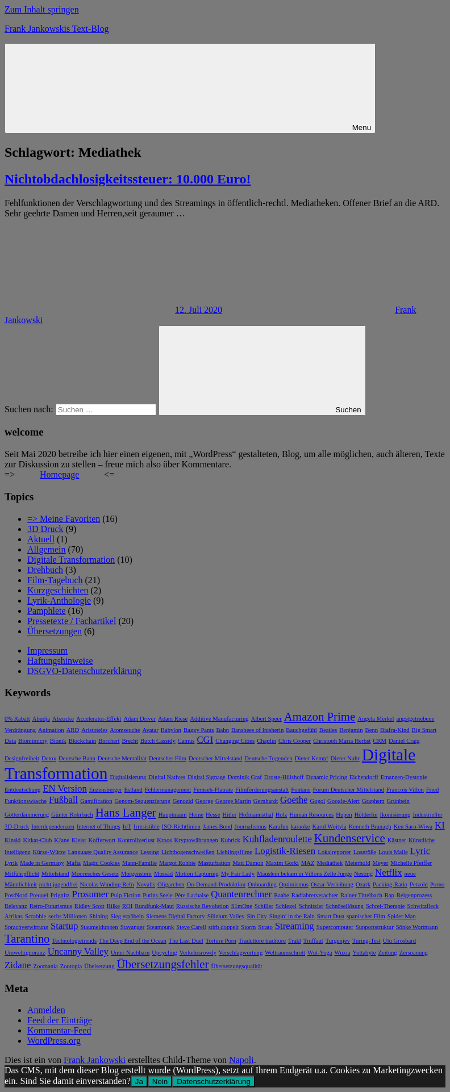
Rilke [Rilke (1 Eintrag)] (113, 906)
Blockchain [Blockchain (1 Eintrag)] (83, 741)
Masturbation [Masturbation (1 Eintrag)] (214, 863)
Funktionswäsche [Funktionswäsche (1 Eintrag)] (26, 801)
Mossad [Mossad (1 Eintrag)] (163, 874)
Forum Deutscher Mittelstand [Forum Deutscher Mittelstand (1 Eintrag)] (349, 789)
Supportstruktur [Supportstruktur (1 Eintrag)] (375, 927)
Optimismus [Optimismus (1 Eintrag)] (294, 884)
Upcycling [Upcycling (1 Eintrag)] (164, 952)
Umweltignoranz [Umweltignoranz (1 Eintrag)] (25, 952)
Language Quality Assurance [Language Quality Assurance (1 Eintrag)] (103, 852)
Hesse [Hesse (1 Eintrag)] (213, 814)
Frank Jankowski (95, 1060)
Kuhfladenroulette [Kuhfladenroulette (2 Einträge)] (277, 839)
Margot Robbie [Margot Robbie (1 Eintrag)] (177, 863)
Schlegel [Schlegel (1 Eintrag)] (286, 906)
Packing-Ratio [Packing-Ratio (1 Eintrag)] (390, 884)
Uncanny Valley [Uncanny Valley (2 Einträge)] (78, 951)
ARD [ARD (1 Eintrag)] (73, 730)
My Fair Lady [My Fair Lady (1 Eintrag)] (238, 874)
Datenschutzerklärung (214, 1081)
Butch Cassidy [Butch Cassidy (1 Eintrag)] (158, 741)
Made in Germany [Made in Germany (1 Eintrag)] (42, 863)
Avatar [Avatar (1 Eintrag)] (151, 730)
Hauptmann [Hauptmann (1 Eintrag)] (173, 814)
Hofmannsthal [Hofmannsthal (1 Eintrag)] (256, 814)
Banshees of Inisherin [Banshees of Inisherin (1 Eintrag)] (257, 730)
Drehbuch (45, 570)
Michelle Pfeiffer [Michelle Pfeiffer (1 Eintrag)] (411, 863)
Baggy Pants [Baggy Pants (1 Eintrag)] (199, 730)
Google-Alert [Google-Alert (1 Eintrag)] (343, 801)
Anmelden (46, 1010)
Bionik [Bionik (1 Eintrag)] (58, 741)
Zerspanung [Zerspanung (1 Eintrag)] (413, 952)
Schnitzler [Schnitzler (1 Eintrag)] (311, 906)
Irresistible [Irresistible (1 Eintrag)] (147, 826)
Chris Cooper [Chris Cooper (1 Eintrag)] (294, 741)
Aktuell (41, 539)
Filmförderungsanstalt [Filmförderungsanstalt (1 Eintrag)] (262, 789)
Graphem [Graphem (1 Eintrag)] (373, 801)
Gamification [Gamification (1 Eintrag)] (96, 801)
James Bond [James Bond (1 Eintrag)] (217, 826)
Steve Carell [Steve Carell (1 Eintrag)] (191, 927)
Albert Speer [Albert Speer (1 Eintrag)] (266, 719)
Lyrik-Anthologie (59, 600)
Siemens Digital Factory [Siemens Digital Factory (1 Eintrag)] (175, 916)
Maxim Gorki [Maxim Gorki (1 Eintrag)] (282, 863)
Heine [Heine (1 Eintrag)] (196, 814)
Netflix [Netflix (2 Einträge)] (388, 872)
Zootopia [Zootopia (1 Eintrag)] (71, 966)
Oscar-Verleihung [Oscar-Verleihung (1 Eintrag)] (332, 884)
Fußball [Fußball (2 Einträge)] (63, 799)
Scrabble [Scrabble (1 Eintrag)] (35, 916)
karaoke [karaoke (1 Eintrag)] (300, 826)
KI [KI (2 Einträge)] (440, 825)
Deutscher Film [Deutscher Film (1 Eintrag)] (167, 758)
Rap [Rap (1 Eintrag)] (389, 895)
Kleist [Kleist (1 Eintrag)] (79, 840)
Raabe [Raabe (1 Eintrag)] (281, 895)
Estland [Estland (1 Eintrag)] (133, 789)
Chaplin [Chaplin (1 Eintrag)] (266, 741)
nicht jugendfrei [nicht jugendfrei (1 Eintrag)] (58, 884)
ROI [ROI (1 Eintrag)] (127, 906)
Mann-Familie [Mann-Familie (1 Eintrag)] (139, 863)
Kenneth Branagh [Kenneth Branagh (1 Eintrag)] (370, 826)
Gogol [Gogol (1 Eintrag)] (317, 801)
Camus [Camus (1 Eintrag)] (186, 741)
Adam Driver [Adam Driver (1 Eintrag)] (139, 719)
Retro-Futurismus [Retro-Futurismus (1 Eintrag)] (51, 906)
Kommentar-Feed (59, 1030)
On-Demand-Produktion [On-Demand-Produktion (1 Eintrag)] (215, 884)
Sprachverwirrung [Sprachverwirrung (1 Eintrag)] (26, 927)
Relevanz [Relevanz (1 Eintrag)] (16, 906)
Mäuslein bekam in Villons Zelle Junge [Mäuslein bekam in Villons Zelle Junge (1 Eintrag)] (304, 874)
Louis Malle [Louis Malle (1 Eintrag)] (393, 852)
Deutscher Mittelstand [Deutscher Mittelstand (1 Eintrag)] (215, 758)
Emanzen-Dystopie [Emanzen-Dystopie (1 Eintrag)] (404, 777)
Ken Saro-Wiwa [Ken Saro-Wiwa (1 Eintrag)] (413, 826)
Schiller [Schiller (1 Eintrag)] (264, 906)
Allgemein (46, 549)
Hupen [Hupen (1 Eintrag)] (344, 814)
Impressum (47, 650)
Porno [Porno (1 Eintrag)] (437, 884)
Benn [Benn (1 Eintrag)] (371, 730)
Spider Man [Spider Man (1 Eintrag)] (402, 916)
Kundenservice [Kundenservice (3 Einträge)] (349, 838)
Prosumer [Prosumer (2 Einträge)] (90, 894)
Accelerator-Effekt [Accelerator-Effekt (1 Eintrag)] (98, 719)
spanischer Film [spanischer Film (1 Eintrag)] (366, 916)
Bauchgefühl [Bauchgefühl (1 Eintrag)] (301, 730)
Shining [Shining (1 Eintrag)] (98, 916)
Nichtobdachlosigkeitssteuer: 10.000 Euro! (128, 178)
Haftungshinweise (60, 661)
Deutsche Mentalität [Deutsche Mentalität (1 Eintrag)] (122, 758)
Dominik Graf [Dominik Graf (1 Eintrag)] (245, 777)
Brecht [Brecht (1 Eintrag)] (130, 741)
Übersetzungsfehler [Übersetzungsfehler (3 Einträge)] (163, 964)
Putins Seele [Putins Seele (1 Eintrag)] (157, 895)
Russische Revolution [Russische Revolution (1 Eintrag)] (202, 906)
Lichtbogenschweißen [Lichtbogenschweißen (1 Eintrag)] (188, 852)
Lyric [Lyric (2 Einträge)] (420, 851)
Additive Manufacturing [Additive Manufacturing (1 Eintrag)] (219, 719)
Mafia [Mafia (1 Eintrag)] (73, 863)
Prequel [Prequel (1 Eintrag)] (39, 895)
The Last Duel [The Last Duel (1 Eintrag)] (186, 941)
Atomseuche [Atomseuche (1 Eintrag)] (125, 730)
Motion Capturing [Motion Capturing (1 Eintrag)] (197, 874)
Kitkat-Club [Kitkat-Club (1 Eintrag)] (37, 840)
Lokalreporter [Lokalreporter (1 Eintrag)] (334, 852)
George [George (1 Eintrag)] (204, 801)
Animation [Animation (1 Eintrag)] (51, 730)
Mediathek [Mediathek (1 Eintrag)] (330, 863)
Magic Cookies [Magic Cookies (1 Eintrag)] (101, 863)
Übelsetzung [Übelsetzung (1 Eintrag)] (99, 966)
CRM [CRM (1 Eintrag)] (379, 741)
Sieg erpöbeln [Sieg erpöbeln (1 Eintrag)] (127, 916)
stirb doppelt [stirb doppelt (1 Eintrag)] (224, 927)
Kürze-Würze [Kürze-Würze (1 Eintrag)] (49, 852)
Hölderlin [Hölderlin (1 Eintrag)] (366, 814)
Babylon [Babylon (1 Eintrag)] (171, 730)
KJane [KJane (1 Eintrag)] (61, 840)
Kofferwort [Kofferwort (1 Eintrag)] (101, 840)
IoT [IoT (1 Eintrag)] (127, 826)
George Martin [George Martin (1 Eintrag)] (233, 801)
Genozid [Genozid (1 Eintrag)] (183, 801)
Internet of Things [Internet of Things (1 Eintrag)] (98, 826)
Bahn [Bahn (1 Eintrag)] (223, 730)
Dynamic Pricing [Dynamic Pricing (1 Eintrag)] (326, 777)
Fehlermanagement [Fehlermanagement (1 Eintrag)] (168, 789)
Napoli (241, 1060)
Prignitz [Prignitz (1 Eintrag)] (60, 895)
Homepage (59, 474)
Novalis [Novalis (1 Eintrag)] (145, 884)
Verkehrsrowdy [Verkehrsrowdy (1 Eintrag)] (198, 952)
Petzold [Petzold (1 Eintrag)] (419, 884)
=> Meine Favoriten (63, 519)
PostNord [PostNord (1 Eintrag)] (16, 895)
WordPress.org (54, 1040)
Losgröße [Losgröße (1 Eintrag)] (364, 852)
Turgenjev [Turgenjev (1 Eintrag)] (338, 941)
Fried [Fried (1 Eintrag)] (432, 789)
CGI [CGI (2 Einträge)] (205, 739)
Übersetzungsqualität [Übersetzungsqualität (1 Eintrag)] (236, 966)
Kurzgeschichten (58, 590)
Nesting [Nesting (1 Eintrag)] (363, 874)
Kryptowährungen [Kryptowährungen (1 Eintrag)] (196, 840)
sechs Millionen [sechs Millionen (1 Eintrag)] (67, 916)
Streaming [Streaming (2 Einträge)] (294, 926)
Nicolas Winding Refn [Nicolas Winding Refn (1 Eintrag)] (107, 884)
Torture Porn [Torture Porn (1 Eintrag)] (221, 941)
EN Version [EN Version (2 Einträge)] (64, 788)
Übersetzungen (54, 631)
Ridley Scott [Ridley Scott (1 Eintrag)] (89, 906)
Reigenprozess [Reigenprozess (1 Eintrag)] (414, 895)
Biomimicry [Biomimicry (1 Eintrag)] (33, 741)
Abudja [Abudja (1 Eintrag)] (41, 719)
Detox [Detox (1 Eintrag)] (48, 758)
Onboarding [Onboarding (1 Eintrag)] (262, 884)
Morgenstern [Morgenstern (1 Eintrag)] (136, 874)
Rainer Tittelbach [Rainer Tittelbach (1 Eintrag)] (361, 895)
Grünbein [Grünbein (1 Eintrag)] (398, 801)
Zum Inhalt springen (42, 9)
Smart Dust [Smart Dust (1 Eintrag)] (330, 916)
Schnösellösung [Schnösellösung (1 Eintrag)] (345, 906)
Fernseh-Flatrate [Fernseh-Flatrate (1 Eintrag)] (213, 789)
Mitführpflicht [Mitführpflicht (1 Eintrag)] (22, 874)
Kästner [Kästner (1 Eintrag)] (397, 840)
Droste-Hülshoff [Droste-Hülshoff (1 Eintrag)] (284, 777)
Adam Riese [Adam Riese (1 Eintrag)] (173, 719)
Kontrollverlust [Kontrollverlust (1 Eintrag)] (136, 840)
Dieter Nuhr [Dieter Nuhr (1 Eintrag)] (345, 758)
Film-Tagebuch (55, 580)
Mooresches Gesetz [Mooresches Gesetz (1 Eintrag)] (95, 874)
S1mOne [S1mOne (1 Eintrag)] (241, 906)
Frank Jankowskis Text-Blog (57, 29)
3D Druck (45, 529)
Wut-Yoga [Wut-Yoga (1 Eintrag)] (319, 952)
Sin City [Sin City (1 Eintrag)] (257, 916)
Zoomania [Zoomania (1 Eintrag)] (46, 966)
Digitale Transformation (71, 559)
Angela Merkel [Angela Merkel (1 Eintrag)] (375, 719)
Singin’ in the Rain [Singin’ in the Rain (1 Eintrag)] (292, 916)
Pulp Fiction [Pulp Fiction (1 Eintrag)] (125, 895)
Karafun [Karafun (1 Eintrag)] (279, 826)
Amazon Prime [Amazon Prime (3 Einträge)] (320, 716)
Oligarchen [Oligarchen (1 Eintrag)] (170, 884)
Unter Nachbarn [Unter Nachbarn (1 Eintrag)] (130, 952)
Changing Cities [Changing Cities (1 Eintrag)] (235, 741)
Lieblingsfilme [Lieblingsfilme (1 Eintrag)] (234, 852)
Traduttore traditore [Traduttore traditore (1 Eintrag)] (262, 941)
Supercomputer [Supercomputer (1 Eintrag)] (334, 927)
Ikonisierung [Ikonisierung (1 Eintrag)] (395, 814)
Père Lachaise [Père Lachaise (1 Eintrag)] (192, 895)
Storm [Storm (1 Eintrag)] (248, 927)
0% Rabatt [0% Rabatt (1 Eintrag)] (17, 719)
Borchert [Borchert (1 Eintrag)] (108, 741)
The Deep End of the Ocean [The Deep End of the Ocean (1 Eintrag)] (132, 941)
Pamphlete (46, 611)
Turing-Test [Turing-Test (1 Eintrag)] (366, 941)
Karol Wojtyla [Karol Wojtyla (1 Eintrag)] (329, 826)
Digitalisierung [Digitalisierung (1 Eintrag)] (128, 777)
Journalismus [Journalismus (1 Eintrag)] (250, 826)
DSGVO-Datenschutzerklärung (84, 671)
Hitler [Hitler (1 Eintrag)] (229, 814)
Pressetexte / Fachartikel (71, 621)
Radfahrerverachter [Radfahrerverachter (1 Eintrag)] (314, 895)
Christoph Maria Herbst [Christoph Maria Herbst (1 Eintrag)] (341, 741)
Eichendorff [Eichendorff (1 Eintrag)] (363, 777)
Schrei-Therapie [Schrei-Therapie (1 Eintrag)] (385, 906)
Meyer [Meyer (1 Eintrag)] (380, 863)
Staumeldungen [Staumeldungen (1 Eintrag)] (99, 927)
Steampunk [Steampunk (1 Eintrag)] (160, 927)
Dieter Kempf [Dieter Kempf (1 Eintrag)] (311, 758)
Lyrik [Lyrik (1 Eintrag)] (11, 863)
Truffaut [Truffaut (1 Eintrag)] (313, 941)
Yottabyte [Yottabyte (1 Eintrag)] (364, 952)
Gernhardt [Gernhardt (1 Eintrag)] (265, 801)
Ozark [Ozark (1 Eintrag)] (363, 884)
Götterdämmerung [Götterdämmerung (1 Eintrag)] (27, 814)
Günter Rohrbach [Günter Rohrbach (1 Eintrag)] (72, 814)
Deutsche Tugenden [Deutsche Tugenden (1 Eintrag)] (268, 758)
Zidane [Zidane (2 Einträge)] (18, 965)
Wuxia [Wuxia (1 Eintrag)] (343, 952)
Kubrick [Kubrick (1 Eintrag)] (230, 840)
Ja (139, 1081)
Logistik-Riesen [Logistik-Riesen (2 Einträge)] (285, 851)
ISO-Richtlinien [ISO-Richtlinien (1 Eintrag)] (181, 826)
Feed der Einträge (59, 1020)
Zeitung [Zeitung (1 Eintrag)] (387, 952)
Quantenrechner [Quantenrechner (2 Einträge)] (241, 894)
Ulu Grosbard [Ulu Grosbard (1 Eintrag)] (399, 941)
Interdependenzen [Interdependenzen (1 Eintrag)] (52, 826)
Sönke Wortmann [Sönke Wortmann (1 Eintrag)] (417, 927)
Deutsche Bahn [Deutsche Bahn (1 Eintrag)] (77, 758)
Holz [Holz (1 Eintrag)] (282, 814)
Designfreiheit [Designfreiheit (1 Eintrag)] (22, 758)
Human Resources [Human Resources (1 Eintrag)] (311, 814)
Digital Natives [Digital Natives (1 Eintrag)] (166, 777)
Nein (160, 1081)
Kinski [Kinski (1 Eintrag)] (12, 840)
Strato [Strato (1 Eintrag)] (265, 927)
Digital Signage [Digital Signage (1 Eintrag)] (207, 777)
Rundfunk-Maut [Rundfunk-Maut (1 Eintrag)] (154, 906)
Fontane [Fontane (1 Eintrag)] (300, 789)
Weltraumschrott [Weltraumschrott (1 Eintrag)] (285, 952)
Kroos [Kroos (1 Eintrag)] (164, 840)
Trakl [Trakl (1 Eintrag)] (294, 941)
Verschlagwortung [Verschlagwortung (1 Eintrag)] (241, 952)
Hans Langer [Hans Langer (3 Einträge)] (125, 812)
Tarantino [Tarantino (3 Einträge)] (27, 938)
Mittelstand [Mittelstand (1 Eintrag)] (55, 874)
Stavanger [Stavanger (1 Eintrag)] (132, 927)
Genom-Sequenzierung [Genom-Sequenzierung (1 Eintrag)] (142, 801)
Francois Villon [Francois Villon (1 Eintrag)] (405, 789)
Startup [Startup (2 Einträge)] (64, 926)
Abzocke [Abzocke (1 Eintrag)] (63, 719)
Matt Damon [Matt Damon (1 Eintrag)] (247, 863)
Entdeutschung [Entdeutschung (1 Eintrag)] (22, 789)
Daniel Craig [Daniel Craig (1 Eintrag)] (404, 741)
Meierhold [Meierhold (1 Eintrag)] (357, 863)
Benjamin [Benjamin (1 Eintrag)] (351, 730)
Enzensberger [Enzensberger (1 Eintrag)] (105, 789)
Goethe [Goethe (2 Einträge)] (293, 799)
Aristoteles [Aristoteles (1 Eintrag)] (94, 730)
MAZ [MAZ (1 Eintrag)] (308, 863)
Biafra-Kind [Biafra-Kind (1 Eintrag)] (395, 730)
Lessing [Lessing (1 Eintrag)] (149, 852)
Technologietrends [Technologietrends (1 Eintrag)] (74, 941)
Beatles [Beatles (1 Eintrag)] (328, 730)
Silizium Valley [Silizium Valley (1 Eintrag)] (226, 916)
